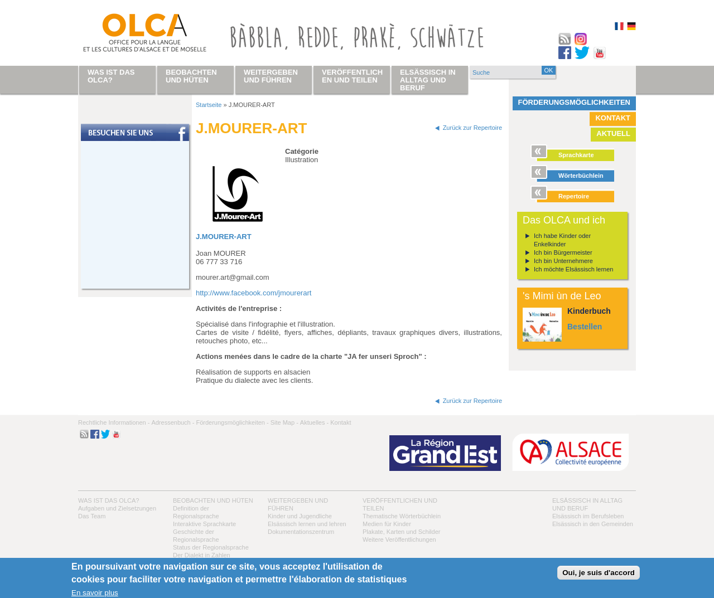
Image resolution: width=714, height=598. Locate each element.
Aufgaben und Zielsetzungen (117, 508)
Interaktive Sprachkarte (204, 524)
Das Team (91, 516)
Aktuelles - (314, 422)
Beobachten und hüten (213, 500)
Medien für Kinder (387, 524)
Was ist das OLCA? (108, 500)
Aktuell (613, 133)
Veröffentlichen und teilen (352, 76)
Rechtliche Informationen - (113, 422)
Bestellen (584, 326)
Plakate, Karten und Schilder (401, 531)
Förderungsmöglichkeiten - (232, 422)
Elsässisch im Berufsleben (588, 516)
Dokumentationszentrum (301, 531)
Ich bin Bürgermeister (563, 252)
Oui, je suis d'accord (598, 572)
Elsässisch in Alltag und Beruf (428, 80)
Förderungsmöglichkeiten (574, 102)
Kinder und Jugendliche (300, 516)
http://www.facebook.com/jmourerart (253, 293)
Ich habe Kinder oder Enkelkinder (562, 239)
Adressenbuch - (172, 422)
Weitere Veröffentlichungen (399, 539)
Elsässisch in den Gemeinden (592, 524)
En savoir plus (94, 593)
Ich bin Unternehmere (563, 260)
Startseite (208, 104)
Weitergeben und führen (271, 76)
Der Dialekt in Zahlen (201, 555)
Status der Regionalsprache (211, 547)
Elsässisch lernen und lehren (307, 524)
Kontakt (612, 118)
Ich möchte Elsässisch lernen (573, 269)
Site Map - (284, 422)
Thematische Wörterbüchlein (402, 516)
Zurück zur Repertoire (472, 127)
